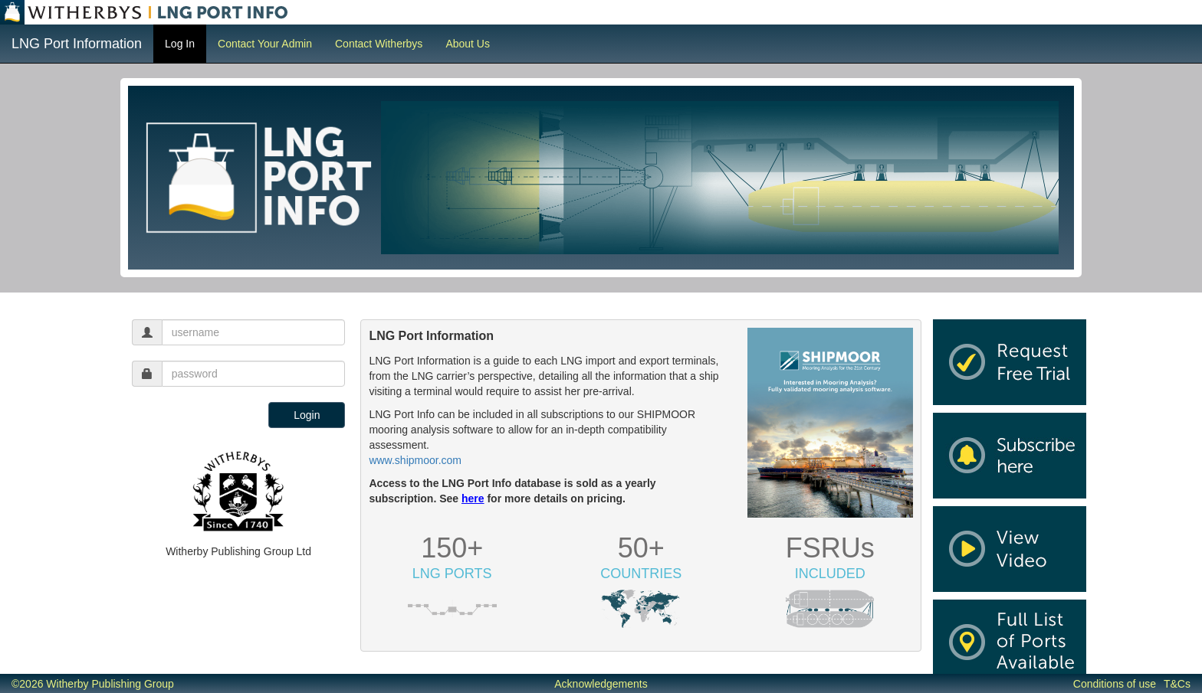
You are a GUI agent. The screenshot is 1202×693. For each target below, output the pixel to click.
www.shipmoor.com (415, 460)
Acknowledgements (600, 684)
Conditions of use (1114, 684)
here (472, 498)
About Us (467, 44)
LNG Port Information (76, 43)
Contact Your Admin (265, 44)
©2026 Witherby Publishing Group (92, 684)
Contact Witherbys (378, 44)
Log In (180, 44)
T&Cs (1177, 684)
